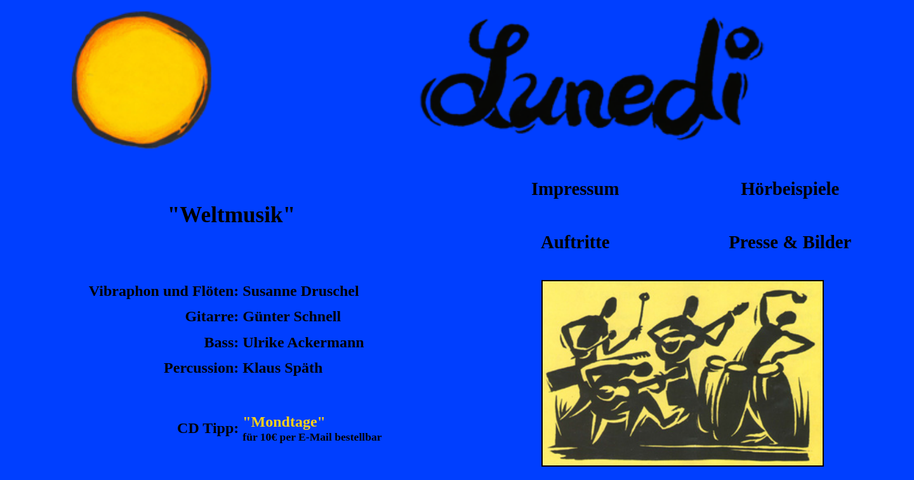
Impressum (575, 188)
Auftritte (575, 242)
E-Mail (315, 436)
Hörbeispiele (790, 188)
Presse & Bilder (790, 242)
